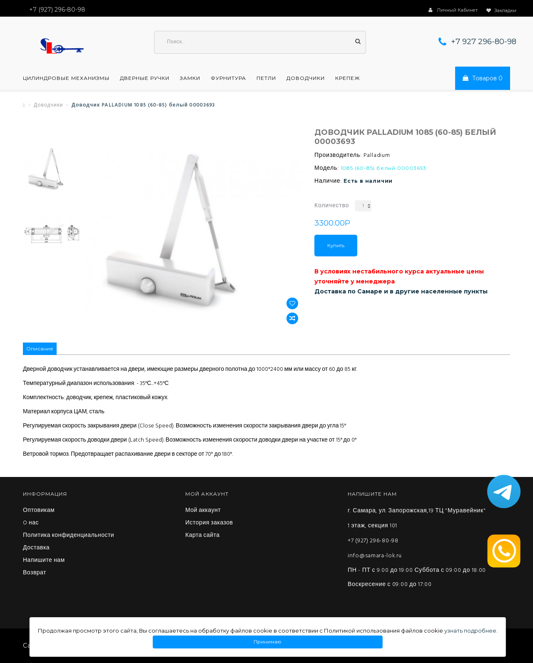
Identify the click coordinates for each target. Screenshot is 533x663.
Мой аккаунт (203, 510)
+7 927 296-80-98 (483, 41)
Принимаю (268, 642)
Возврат (34, 573)
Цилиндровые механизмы (66, 78)
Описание (39, 348)
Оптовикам (39, 510)
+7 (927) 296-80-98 (373, 541)
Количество (331, 206)
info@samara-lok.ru (375, 556)
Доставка (36, 548)
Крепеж (347, 78)
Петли (266, 78)
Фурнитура (228, 78)
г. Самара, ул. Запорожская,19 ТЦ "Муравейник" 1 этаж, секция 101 (417, 518)
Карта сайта (202, 535)
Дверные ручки (144, 78)
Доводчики (305, 78)
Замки (190, 78)
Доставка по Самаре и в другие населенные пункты (401, 291)
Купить (335, 245)
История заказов (209, 523)
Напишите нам (44, 560)
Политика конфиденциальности (68, 535)
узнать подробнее (470, 630)
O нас (31, 523)
